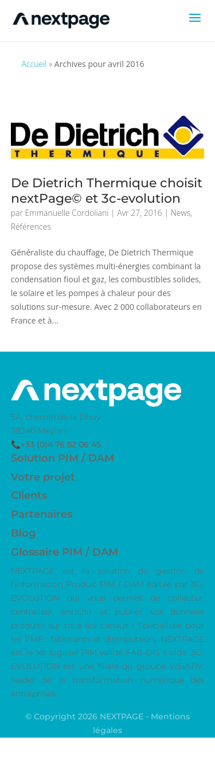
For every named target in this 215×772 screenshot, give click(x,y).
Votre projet (43, 477)
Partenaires (41, 514)
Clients (29, 495)
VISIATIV (185, 666)
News (180, 212)
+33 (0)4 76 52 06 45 (61, 444)
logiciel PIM (73, 652)
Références (31, 226)
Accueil (34, 63)
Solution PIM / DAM (62, 458)
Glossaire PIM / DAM (64, 552)
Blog (23, 533)
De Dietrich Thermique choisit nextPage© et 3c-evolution (106, 190)
